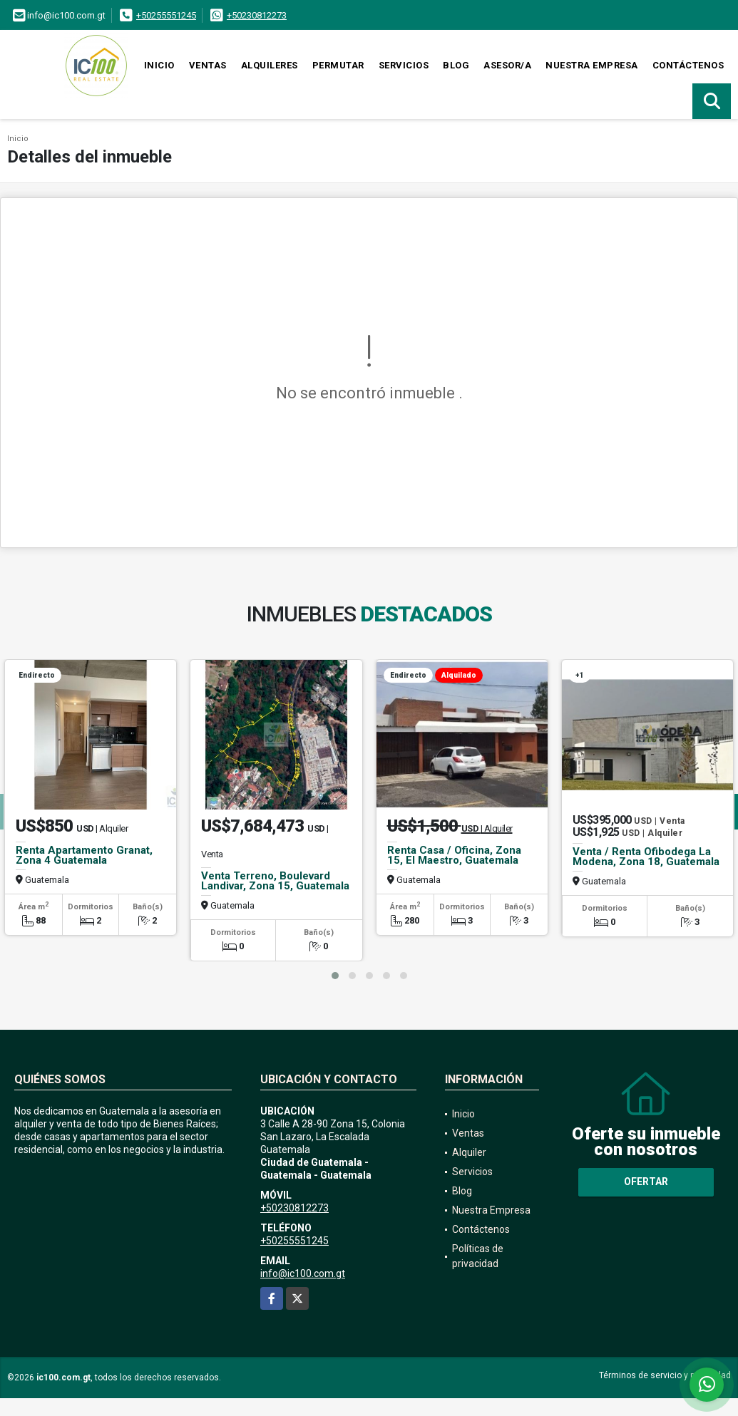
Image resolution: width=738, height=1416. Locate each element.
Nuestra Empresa (591, 65)
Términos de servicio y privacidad (665, 1375)
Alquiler (469, 1152)
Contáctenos (688, 65)
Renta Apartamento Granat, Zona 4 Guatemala (84, 855)
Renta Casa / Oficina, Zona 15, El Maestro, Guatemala (454, 855)
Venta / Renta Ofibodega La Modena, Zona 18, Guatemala (646, 856)
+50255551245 (166, 15)
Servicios (404, 65)
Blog (456, 65)
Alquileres (269, 65)
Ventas (208, 65)
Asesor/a (507, 65)
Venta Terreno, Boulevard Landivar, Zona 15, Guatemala (275, 880)
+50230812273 (257, 15)
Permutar (338, 65)
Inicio (159, 65)
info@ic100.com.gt (302, 1273)
